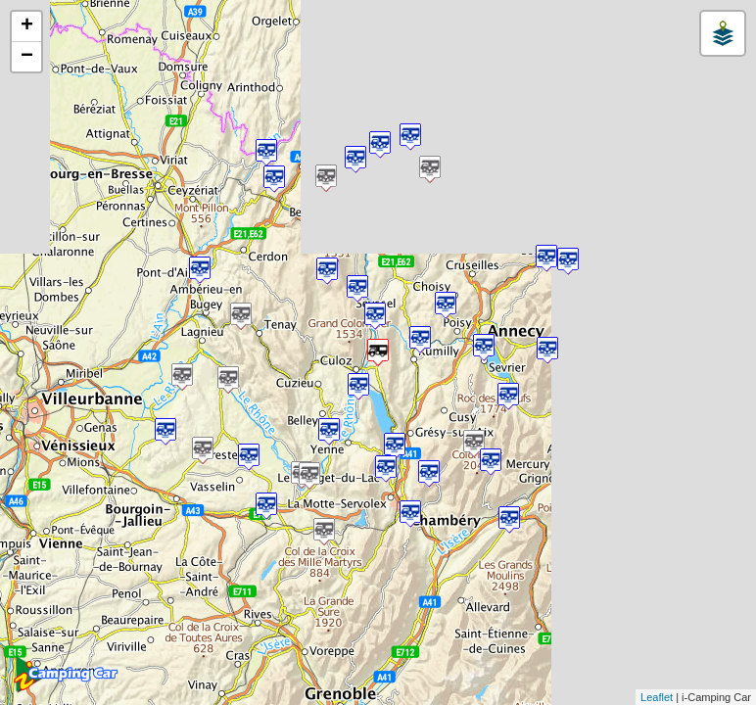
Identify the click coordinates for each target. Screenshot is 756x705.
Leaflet (656, 697)
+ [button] (27, 26)
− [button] (27, 56)
